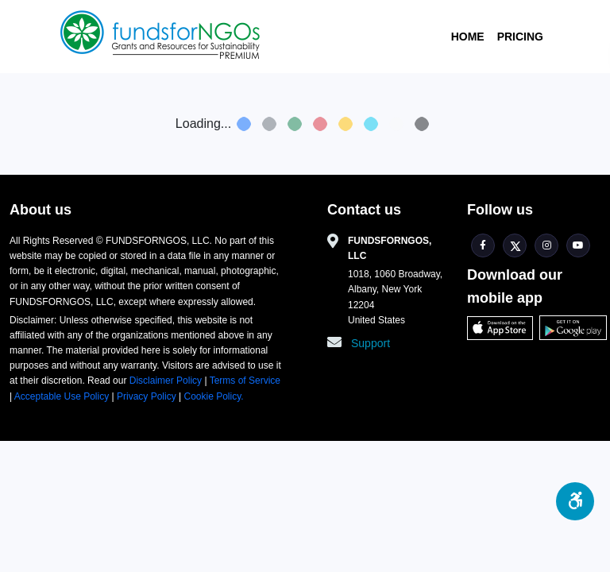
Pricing (520, 36)
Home (468, 36)
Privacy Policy (146, 396)
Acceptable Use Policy (63, 396)
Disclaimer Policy (167, 380)
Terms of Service (243, 380)
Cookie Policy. (213, 396)
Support (370, 343)
